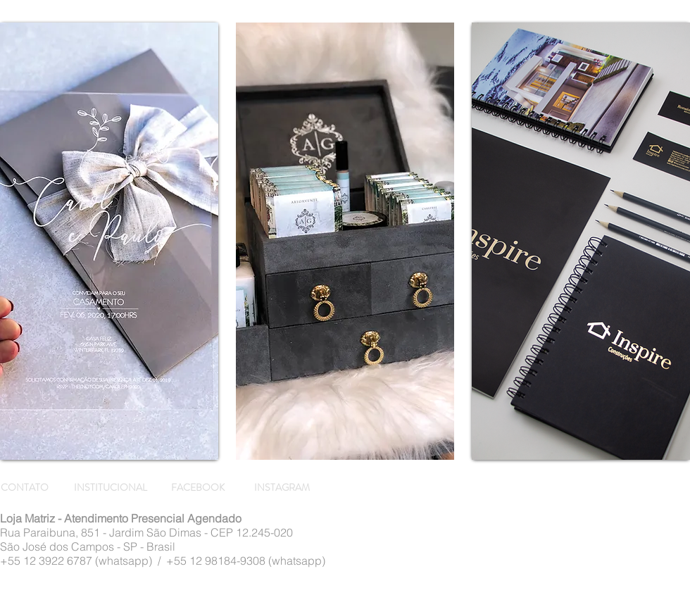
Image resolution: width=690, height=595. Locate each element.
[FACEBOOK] (200, 488)
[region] (109, 241)
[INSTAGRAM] (283, 488)
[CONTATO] (27, 488)
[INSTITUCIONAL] (111, 488)
